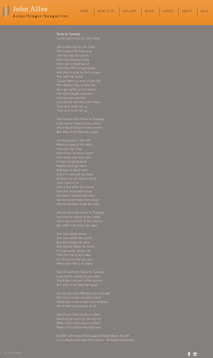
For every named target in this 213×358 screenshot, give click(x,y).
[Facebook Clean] (189, 354)
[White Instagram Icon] (195, 354)
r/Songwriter (54, 16)
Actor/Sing (25, 16)
